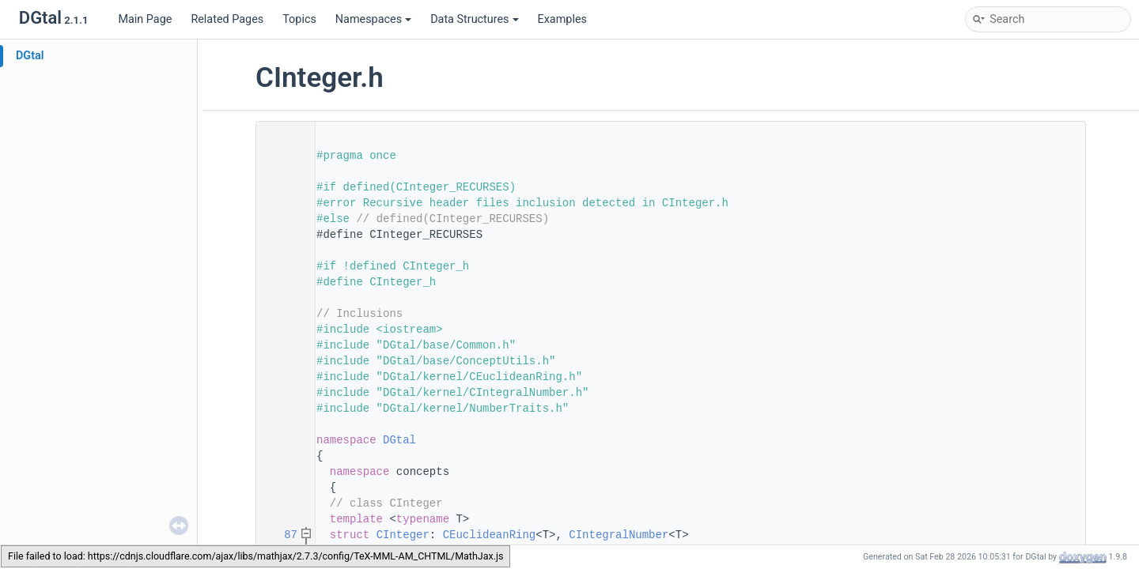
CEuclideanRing (489, 535)
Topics (299, 19)
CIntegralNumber (618, 535)
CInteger (403, 535)
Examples (562, 19)
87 (280, 535)
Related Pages (227, 19)
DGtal (30, 55)
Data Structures (474, 19)
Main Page (145, 19)
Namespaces (373, 19)
